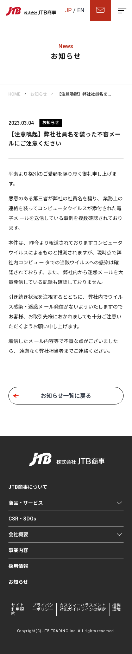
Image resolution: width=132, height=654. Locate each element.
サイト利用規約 (17, 609)
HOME (14, 94)
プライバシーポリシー (42, 607)
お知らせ (38, 94)
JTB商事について (28, 487)
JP (68, 10)
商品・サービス (25, 503)
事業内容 (18, 550)
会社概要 (18, 534)
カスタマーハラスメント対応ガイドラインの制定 (82, 607)
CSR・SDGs (22, 519)
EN (80, 10)
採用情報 (18, 566)
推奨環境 (116, 607)
